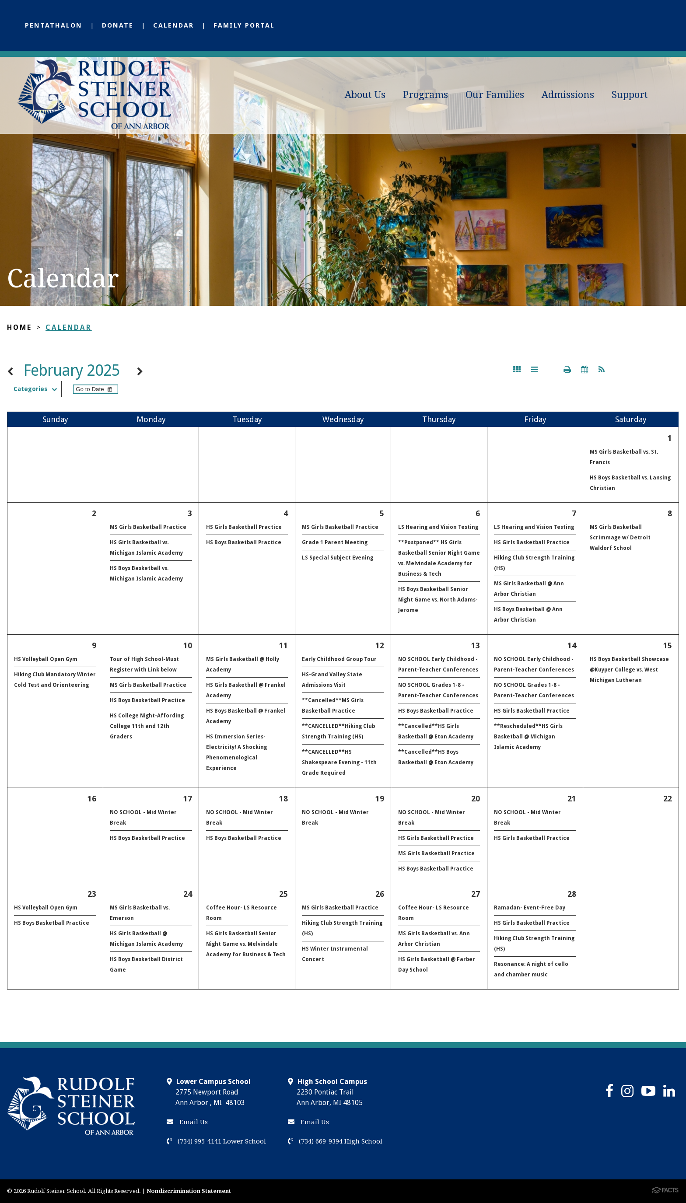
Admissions (568, 94)
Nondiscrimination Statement (189, 1191)
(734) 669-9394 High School (335, 1141)
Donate (117, 25)
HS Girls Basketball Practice (244, 527)
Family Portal (244, 25)
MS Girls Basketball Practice (148, 527)
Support (630, 94)
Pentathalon (53, 25)
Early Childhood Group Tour (339, 659)
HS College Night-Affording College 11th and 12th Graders (147, 726)
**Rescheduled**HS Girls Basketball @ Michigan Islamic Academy (528, 736)
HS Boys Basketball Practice (243, 542)
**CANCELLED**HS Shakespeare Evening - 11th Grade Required (339, 762)
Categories (37, 388)
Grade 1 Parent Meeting (335, 542)
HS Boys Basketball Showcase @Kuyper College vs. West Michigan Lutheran (629, 669)
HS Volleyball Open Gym (45, 659)
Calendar (173, 25)
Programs (425, 94)
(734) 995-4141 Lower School (216, 1141)
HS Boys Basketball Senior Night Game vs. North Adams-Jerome (438, 599)
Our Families (495, 94)
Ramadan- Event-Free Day (529, 908)
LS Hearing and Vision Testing (438, 527)
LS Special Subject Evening (337, 558)
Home (19, 327)
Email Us (187, 1122)
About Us (365, 94)
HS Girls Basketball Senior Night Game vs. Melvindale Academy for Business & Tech (246, 944)
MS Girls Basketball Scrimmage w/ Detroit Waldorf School (620, 537)
